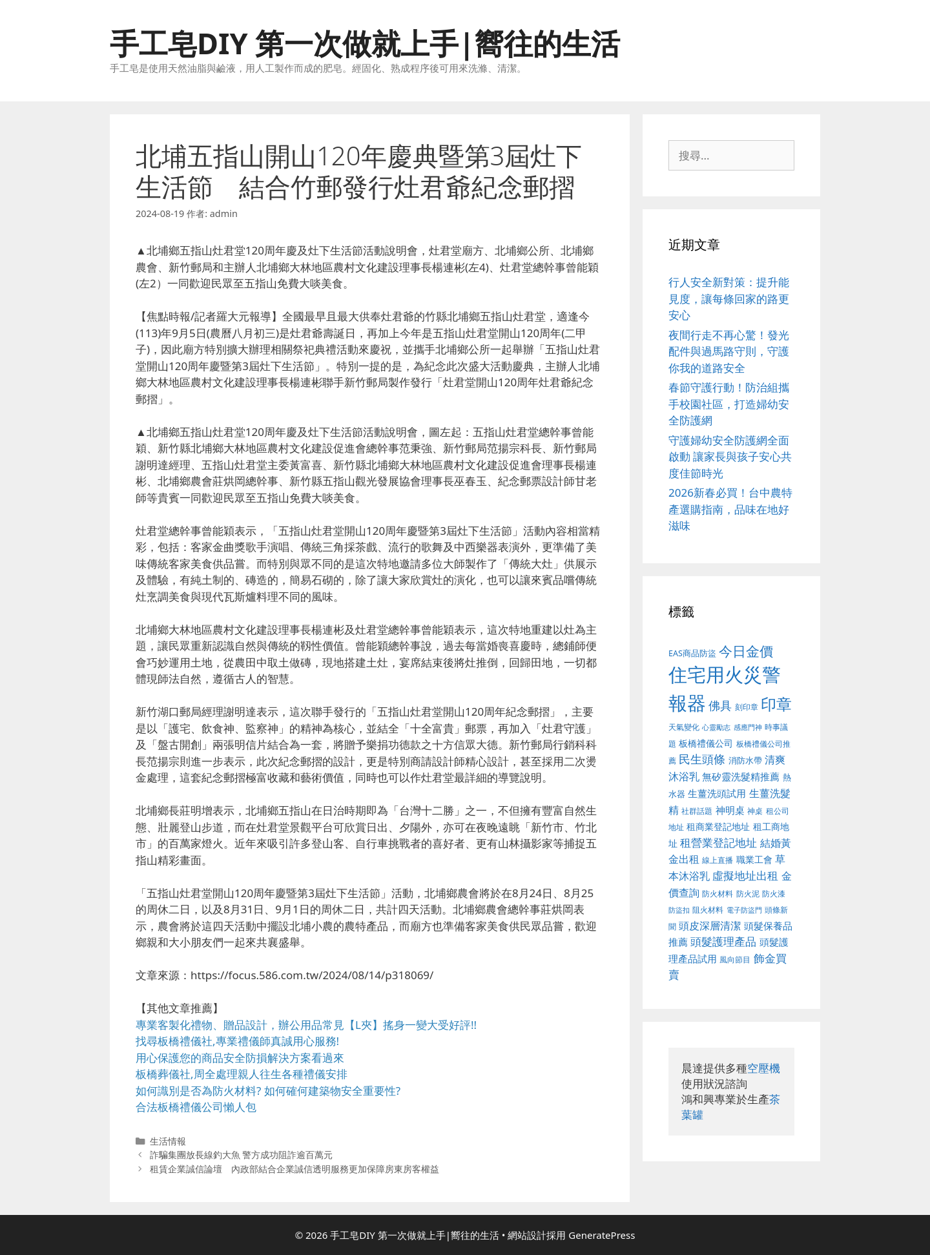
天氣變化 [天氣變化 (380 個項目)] (683, 726)
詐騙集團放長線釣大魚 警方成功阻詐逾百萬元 (241, 1154)
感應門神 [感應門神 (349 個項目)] (748, 727)
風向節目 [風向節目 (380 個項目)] (734, 959)
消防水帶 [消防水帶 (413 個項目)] (745, 760)
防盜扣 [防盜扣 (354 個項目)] (679, 910)
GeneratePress (601, 1235)
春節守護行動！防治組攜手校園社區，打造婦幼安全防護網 (728, 404)
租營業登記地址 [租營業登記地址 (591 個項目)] (718, 842)
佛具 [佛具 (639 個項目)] (720, 705)
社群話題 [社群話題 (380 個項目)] (696, 810)
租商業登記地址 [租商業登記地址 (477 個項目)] (718, 826)
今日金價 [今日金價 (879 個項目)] (746, 650)
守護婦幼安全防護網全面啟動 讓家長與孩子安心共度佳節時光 (730, 457)
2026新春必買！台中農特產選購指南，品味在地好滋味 (730, 509)
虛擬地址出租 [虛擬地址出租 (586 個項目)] (745, 875)
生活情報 (168, 1141)
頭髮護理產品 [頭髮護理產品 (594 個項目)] (723, 941)
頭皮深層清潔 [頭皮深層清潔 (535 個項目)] (710, 925)
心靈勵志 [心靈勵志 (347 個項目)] (716, 727)
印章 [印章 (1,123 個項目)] (776, 703)
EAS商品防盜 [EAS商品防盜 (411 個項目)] (692, 653)
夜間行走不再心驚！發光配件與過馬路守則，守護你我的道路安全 (728, 351)
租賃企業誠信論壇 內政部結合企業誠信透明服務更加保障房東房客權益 (294, 1169)
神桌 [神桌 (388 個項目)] (755, 810)
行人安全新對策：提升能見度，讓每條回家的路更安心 (728, 298)
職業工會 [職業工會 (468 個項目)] (754, 859)
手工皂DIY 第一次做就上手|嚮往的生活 (365, 43)
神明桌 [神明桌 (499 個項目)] (730, 810)
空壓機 (763, 1068)
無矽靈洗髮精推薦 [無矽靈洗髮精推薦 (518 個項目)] (741, 776)
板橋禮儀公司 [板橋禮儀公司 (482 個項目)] (706, 743)
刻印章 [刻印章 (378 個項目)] (746, 706)
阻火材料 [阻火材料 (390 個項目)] (707, 909)
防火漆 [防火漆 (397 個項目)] (773, 893)
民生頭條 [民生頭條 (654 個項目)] (702, 759)
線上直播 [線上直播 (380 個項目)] (717, 860)
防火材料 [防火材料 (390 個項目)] (717, 893)
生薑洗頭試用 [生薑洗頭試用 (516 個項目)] (717, 793)
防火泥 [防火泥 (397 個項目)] (748, 893)
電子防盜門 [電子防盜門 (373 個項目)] (744, 910)
